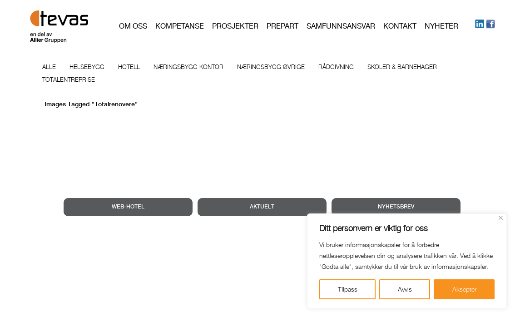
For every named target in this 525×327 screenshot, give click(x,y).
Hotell (129, 66)
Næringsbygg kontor (188, 66)
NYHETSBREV (396, 207)
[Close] (501, 218)
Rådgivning (336, 66)
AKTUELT (262, 207)
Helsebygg (86, 66)
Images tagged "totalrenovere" (91, 104)
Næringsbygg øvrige (271, 66)
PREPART (282, 26)
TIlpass (347, 289)
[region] (407, 261)
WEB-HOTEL (128, 207)
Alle (49, 66)
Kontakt (399, 26)
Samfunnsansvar (341, 26)
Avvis (405, 289)
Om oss (133, 26)
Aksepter (464, 289)
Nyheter (441, 26)
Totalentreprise (68, 79)
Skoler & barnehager (402, 66)
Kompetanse (179, 26)
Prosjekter (235, 26)
